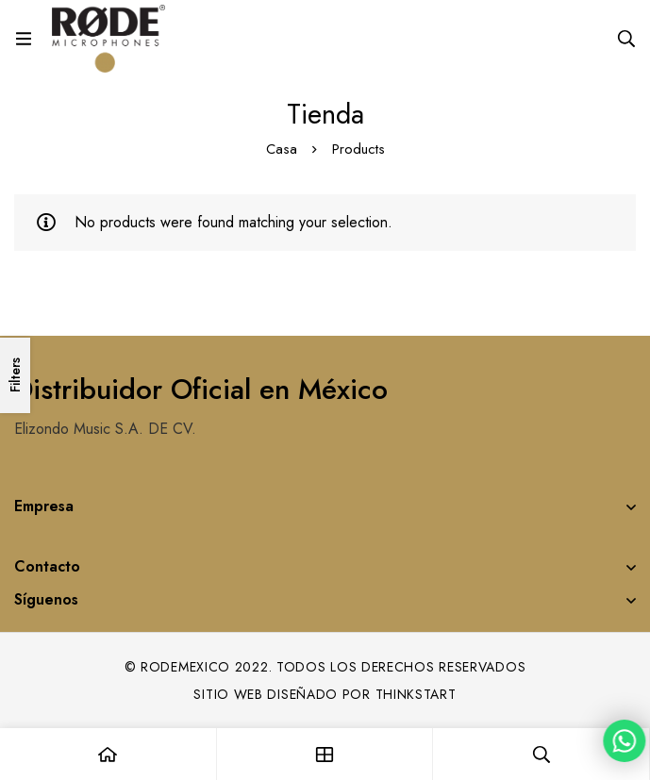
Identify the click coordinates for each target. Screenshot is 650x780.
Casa (281, 149)
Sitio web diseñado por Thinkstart (324, 694)
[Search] (626, 38)
